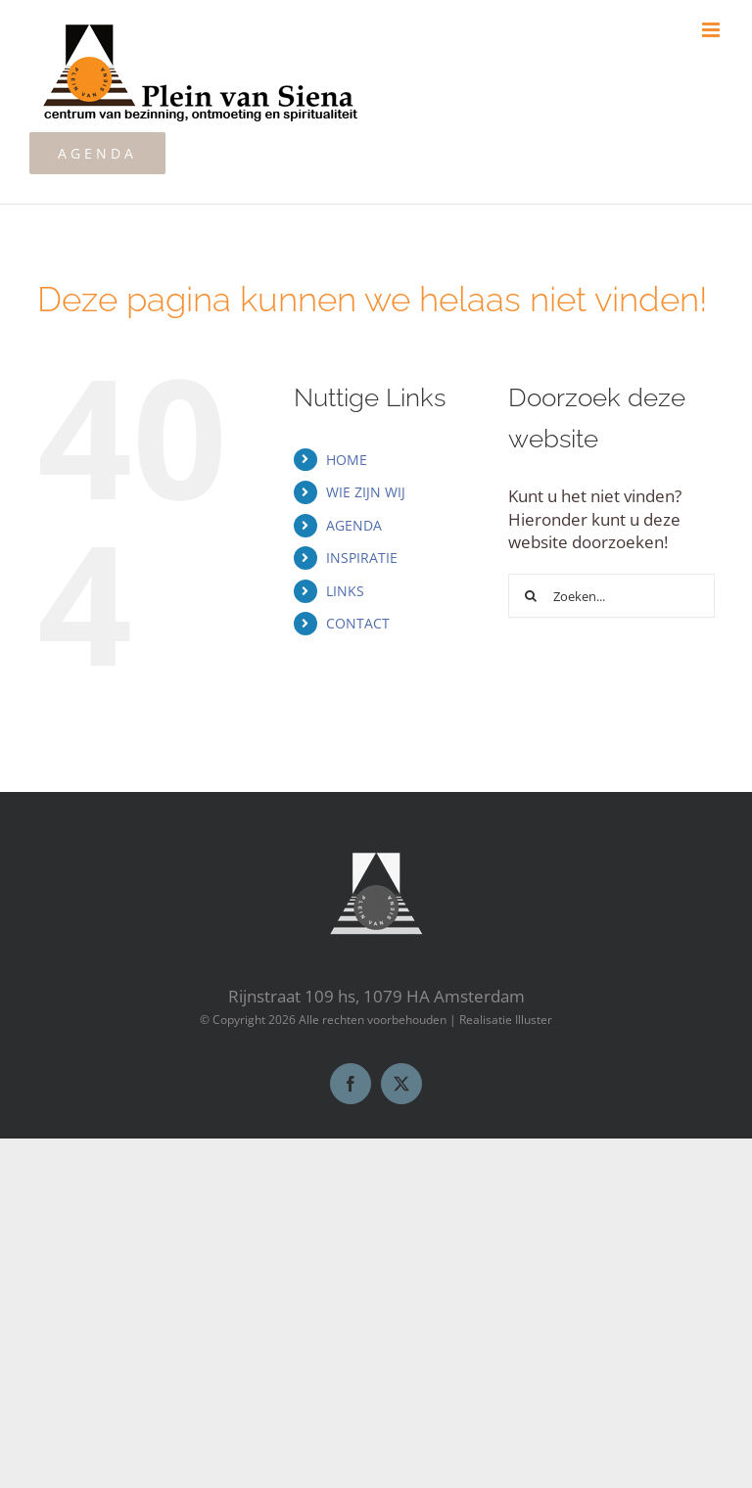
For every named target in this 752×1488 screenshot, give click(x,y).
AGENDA (354, 525)
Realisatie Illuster (505, 1019)
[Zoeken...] (611, 596)
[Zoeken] (530, 596)
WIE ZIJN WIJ (365, 492)
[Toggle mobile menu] (712, 30)
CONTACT (358, 623)
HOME (346, 459)
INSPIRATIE (362, 557)
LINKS (345, 590)
